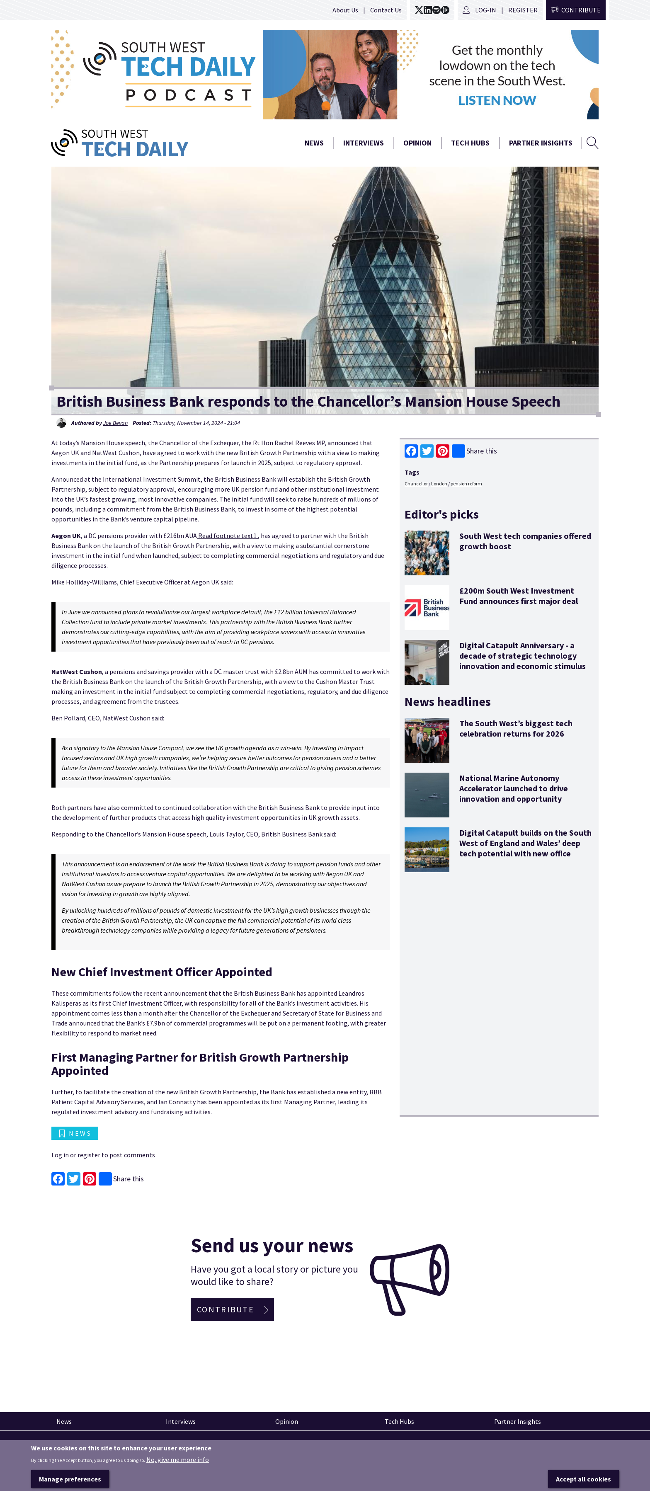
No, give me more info (177, 1468)
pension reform (466, 483)
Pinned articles (74, 1446)
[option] (325, 74)
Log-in (485, 10)
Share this (474, 451)
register (89, 1155)
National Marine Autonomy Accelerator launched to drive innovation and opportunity (513, 788)
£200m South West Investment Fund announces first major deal (518, 595)
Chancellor (416, 483)
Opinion (417, 143)
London (439, 483)
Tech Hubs (470, 143)
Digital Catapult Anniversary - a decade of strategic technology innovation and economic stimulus (522, 655)
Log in (60, 1155)
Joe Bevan (115, 423)
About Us (345, 10)
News (314, 143)
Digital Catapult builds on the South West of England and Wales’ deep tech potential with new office (525, 842)
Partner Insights (540, 143)
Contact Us (386, 10)
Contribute (581, 10)
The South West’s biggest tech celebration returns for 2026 (515, 728)
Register (523, 10)
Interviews (363, 143)
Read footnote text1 (227, 535)
